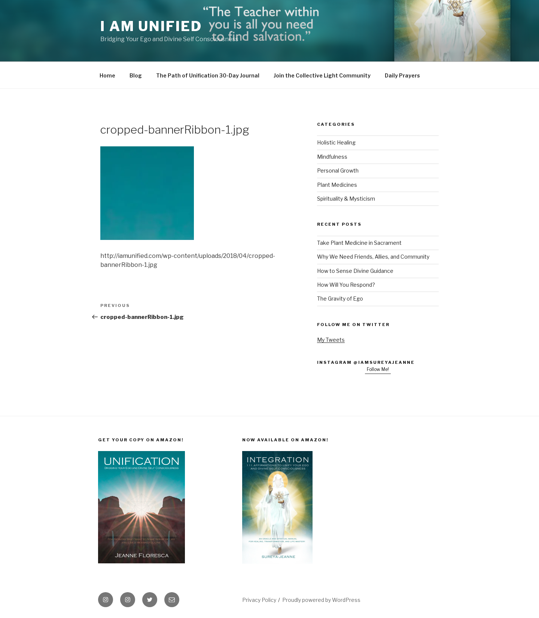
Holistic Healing (336, 142)
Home (107, 75)
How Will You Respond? (346, 284)
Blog (136, 75)
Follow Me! (378, 369)
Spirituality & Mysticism (346, 198)
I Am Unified (151, 26)
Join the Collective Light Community (322, 75)
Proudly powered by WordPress (321, 600)
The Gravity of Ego (340, 298)
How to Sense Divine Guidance (355, 271)
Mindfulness (332, 156)
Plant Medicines (337, 185)
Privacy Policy (259, 600)
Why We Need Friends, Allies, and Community (373, 256)
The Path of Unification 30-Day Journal (207, 75)
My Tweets (331, 340)
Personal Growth (338, 170)
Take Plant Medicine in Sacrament (359, 243)
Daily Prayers (402, 75)
